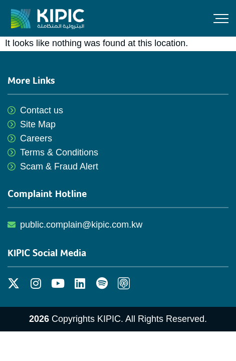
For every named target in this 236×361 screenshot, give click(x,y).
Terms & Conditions (59, 152)
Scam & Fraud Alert (59, 166)
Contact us (41, 110)
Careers (36, 138)
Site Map (38, 124)
